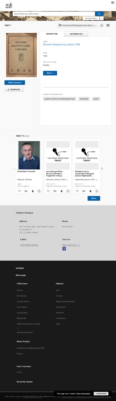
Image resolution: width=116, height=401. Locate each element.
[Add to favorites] (102, 25)
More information (83, 394)
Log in (19, 372)
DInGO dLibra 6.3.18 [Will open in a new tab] (32, 396)
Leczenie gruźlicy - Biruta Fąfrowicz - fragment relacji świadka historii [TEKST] (57, 173)
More (93, 198)
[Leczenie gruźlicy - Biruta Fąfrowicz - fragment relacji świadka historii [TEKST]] (58, 155)
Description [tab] (52, 34)
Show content (14, 82)
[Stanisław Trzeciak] (29, 155)
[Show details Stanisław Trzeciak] (39, 191)
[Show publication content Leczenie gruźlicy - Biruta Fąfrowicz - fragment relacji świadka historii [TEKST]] (61, 191)
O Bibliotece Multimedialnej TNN (31, 348)
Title (58, 290)
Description (61, 307)
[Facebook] (64, 249)
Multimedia (21, 318)
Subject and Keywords (65, 301)
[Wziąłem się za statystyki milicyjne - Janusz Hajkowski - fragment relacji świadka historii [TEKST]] (87, 155)
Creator (59, 296)
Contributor (61, 318)
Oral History (22, 307)
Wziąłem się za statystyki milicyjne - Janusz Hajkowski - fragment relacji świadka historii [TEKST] (86, 173)
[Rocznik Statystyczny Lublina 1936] (21, 55)
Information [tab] (76, 34)
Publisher (60, 312)
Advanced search (91, 18)
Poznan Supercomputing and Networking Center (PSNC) (86, 396)
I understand (101, 394)
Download (13, 89)
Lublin (96, 99)
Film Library (22, 296)
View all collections (25, 332)
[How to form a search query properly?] (102, 18)
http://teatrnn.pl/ (71, 245)
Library (20, 290)
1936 (45, 56)
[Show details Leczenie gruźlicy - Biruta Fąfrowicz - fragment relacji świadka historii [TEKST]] (67, 191)
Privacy (20, 353)
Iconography (22, 312)
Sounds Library (23, 301)
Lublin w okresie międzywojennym (60, 99)
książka (46, 65)
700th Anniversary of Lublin (28, 324)
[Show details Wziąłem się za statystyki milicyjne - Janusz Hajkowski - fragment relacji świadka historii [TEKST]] (96, 191)
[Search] (99, 13)
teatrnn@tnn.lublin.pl (29, 245)
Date (58, 324)
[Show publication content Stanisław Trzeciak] (32, 191)
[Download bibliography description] (25, 191)
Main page (21, 275)
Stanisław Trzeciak (26, 171)
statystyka (84, 99)
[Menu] (112, 2)
